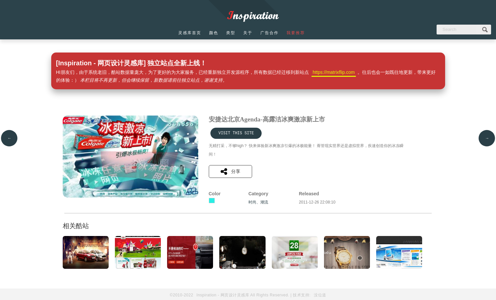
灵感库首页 (189, 33)
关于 (247, 33)
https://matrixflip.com (334, 72)
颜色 (213, 33)
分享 (230, 171)
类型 (230, 33)
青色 (212, 200)
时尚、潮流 (258, 202)
